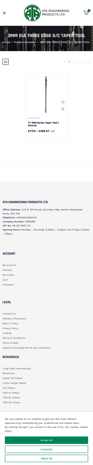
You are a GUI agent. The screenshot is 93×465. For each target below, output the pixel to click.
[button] (86, 14)
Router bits (34, 118)
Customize (46, 449)
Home (6, 42)
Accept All (46, 440)
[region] (46, 438)
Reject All (46, 458)
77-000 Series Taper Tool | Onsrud (43, 124)
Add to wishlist (63, 102)
